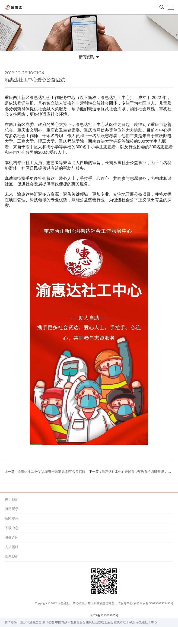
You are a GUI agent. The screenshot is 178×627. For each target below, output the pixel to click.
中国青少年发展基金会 (70, 622)
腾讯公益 (48, 622)
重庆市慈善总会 (30, 622)
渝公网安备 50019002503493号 (153, 603)
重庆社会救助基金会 (99, 622)
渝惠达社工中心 (115, 97)
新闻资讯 (12, 518)
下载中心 (12, 528)
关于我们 (12, 499)
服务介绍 (12, 537)
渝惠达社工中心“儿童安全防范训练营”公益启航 (51, 471)
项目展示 (12, 509)
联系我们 (12, 556)
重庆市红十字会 (124, 622)
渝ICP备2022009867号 (104, 615)
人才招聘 (12, 547)
